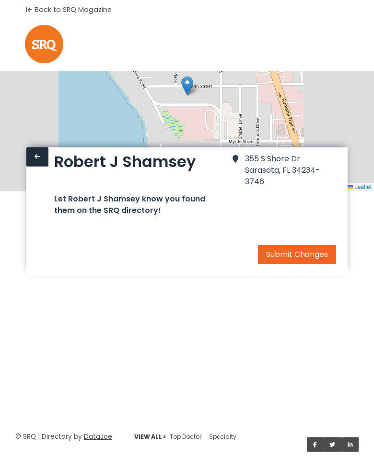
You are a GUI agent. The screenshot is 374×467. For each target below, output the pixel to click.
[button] (187, 86)
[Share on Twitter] (332, 444)
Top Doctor (185, 437)
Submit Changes (297, 254)
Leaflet (359, 187)
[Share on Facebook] (315, 444)
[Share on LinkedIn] (350, 444)
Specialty (222, 437)
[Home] (44, 44)
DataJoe (98, 436)
